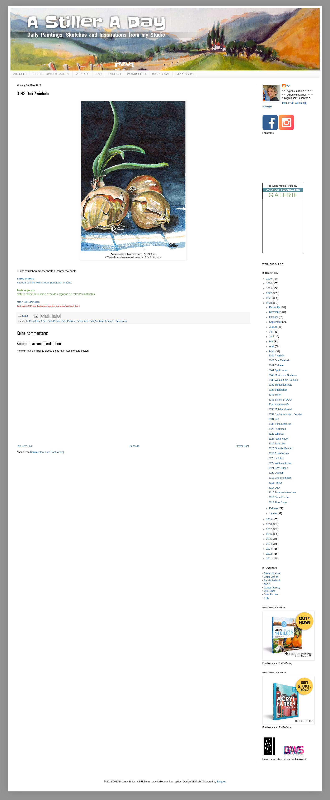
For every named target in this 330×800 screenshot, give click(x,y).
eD (287, 85)
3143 (28, 321)
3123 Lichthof (276, 458)
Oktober (274, 317)
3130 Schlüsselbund (280, 423)
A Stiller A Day (39, 321)
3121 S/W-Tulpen (278, 468)
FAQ (99, 74)
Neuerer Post (25, 446)
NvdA (267, 584)
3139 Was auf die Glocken (283, 380)
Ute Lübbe (269, 590)
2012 (269, 553)
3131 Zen (274, 419)
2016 (269, 534)
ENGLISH (114, 74)
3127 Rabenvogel (278, 438)
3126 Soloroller (277, 443)
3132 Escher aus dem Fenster (285, 414)
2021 (269, 298)
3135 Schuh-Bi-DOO (280, 399)
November (275, 312)
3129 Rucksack (277, 428)
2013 (269, 548)
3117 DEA (274, 487)
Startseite (134, 446)
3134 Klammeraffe (279, 404)
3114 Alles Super (278, 502)
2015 (269, 538)
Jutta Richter (271, 594)
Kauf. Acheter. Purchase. (28, 302)
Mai (271, 341)
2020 (269, 303)
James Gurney (272, 587)
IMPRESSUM (184, 74)
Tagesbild (109, 321)
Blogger (221, 781)
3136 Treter (275, 394)
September (275, 321)
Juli (271, 331)
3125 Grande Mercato (281, 448)
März (272, 351)
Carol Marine (271, 576)
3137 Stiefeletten (278, 389)
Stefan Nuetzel (272, 573)
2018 (269, 524)
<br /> (283, 229)
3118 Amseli (275, 482)
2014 (269, 543)
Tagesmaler (121, 321)
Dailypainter (82, 321)
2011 (269, 558)
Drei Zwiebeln (96, 321)
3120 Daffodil (276, 472)
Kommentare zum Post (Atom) (47, 452)
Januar (273, 513)
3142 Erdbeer (276, 365)
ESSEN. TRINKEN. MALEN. (51, 74)
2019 (269, 519)
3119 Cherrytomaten (280, 477)
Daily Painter (54, 321)
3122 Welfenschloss (280, 463)
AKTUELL (19, 74)
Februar (274, 508)
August (273, 326)
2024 (269, 283)
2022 (269, 293)
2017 (269, 529)
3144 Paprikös (277, 355)
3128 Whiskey (276, 433)
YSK (266, 598)
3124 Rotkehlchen (279, 453)
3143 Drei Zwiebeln (279, 360)
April (272, 346)
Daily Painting (68, 321)
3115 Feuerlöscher (279, 497)
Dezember (275, 307)
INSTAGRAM (160, 74)
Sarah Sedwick (272, 580)
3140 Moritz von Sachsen (283, 375)
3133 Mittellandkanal (280, 409)
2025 (269, 278)
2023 (269, 288)
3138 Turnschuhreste (280, 384)
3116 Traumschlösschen (282, 492)
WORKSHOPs (136, 74)
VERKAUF (83, 74)
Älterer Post (242, 446)
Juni (271, 336)
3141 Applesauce (278, 370)
